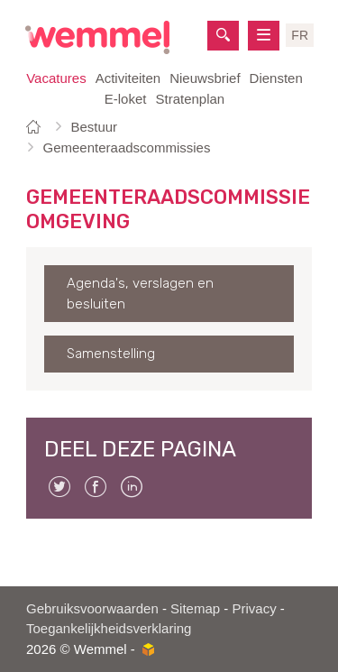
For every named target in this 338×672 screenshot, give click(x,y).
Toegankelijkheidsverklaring (108, 628)
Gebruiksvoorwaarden (92, 608)
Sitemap (195, 608)
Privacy (254, 608)
